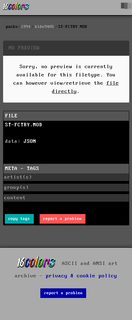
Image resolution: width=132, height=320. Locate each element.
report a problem (62, 218)
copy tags (19, 218)
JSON (30, 141)
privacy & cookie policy (81, 276)
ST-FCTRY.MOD (23, 125)
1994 (26, 26)
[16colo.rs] (16, 7)
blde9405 (44, 26)
